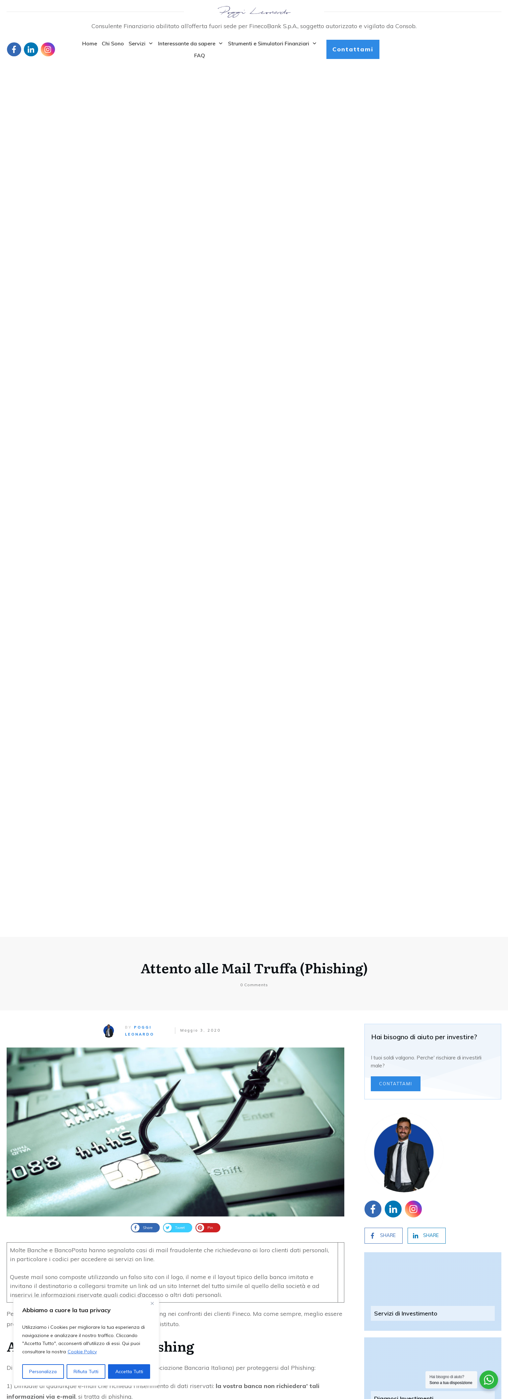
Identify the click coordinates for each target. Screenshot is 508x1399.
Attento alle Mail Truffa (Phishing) (254, 101)
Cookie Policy (82, 1352)
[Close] (152, 1303)
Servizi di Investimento (405, 447)
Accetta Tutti (129, 1371)
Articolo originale (31, 924)
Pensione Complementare (410, 617)
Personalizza (43, 1371)
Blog (12, 1338)
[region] (86, 1342)
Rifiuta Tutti (86, 1371)
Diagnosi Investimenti (403, 532)
